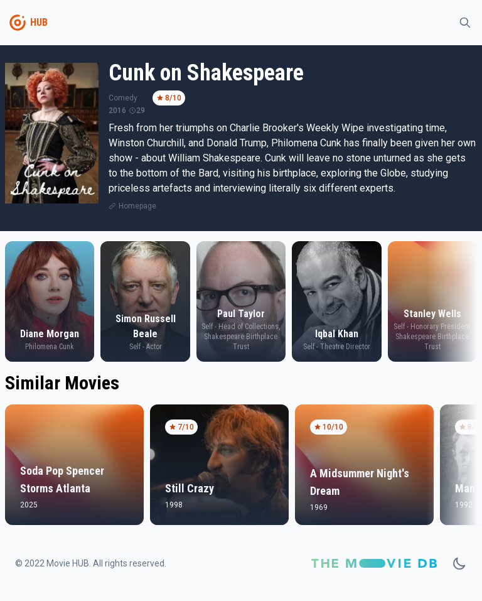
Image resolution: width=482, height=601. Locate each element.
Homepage (137, 206)
